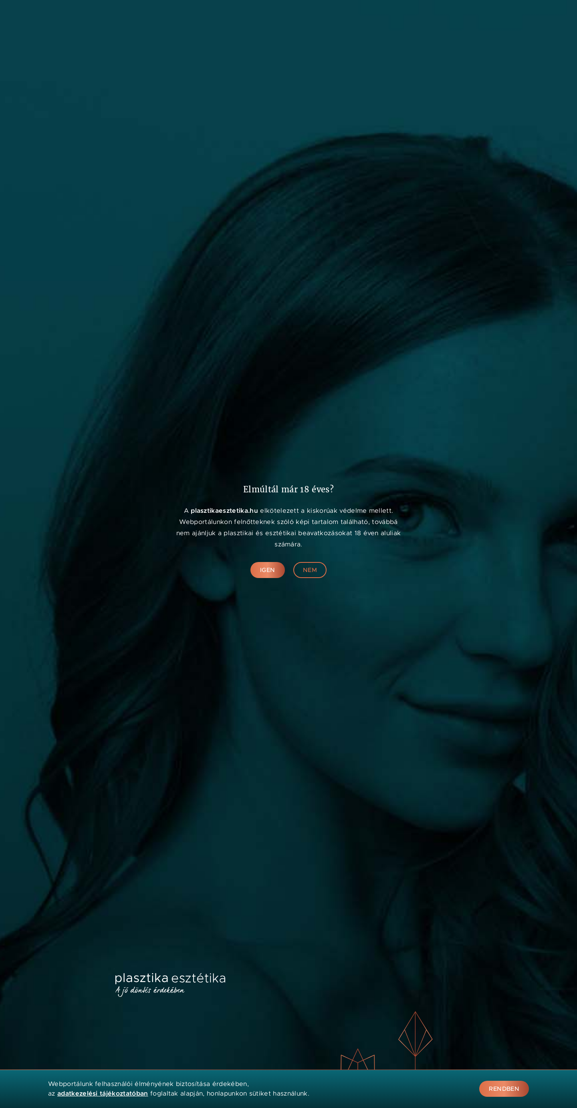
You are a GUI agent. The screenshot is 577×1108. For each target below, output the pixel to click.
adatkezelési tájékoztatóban (102, 1093)
